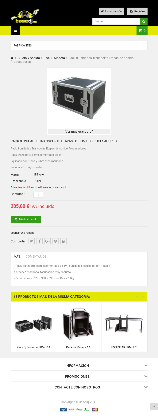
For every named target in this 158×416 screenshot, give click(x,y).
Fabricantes (23, 45)
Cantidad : (18, 194)
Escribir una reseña (22, 232)
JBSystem (39, 174)
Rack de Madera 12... (79, 347)
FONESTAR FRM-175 (124, 347)
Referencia (18, 181)
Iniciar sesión (111, 11)
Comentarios (36, 256)
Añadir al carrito (27, 219)
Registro (137, 11)
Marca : (16, 175)
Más (17, 256)
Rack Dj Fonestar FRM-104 (33, 347)
